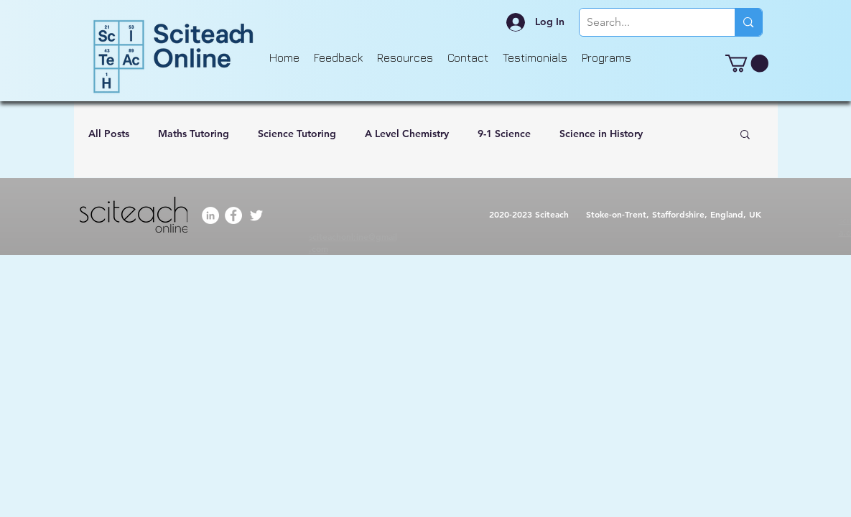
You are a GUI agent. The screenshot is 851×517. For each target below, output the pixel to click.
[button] (746, 63)
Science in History (601, 133)
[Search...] (646, 22)
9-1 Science (504, 133)
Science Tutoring (297, 133)
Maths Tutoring (193, 133)
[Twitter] (256, 215)
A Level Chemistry (407, 133)
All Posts (108, 133)
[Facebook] (233, 215)
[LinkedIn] (210, 215)
